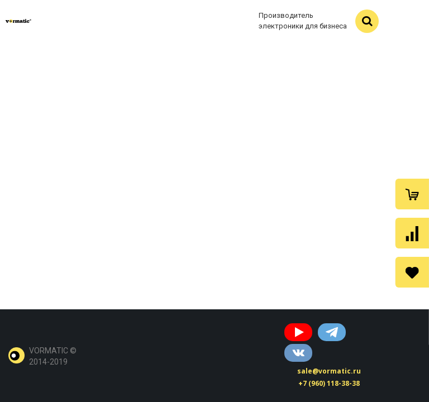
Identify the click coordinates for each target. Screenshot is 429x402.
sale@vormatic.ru (329, 371)
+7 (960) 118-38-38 (329, 383)
